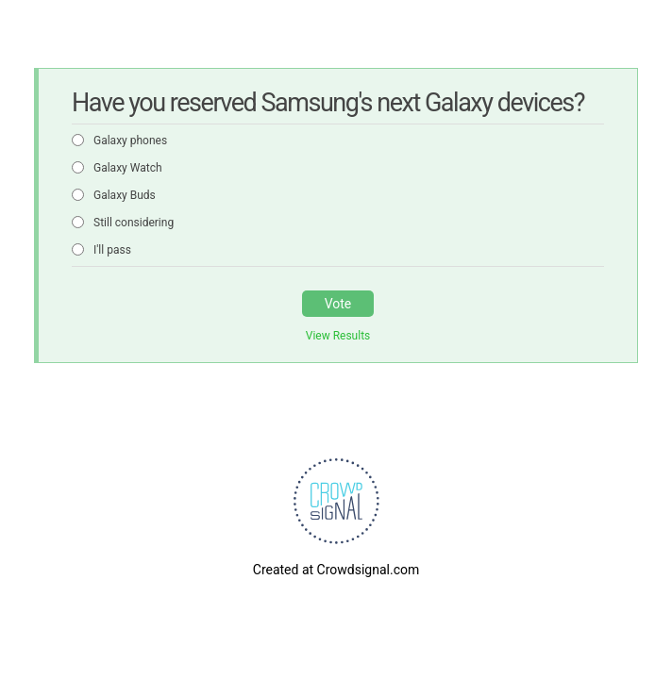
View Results (338, 335)
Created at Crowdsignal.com (336, 569)
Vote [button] (338, 303)
